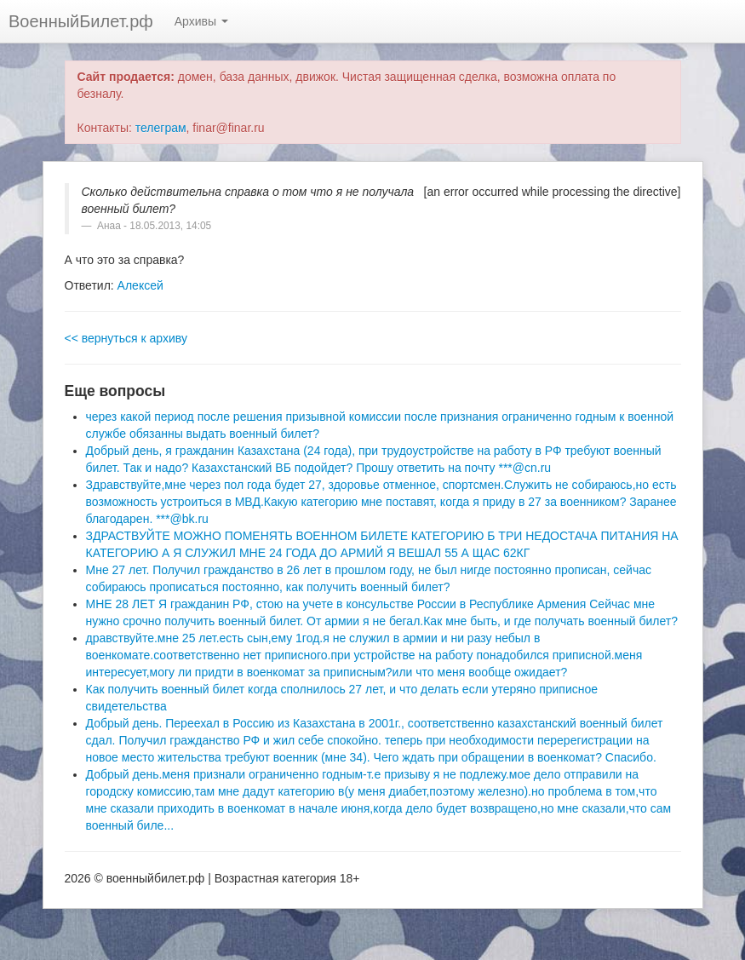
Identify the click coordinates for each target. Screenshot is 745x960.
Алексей (140, 285)
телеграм (160, 128)
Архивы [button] (201, 21)
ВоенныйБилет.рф (81, 21)
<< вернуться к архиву (126, 338)
